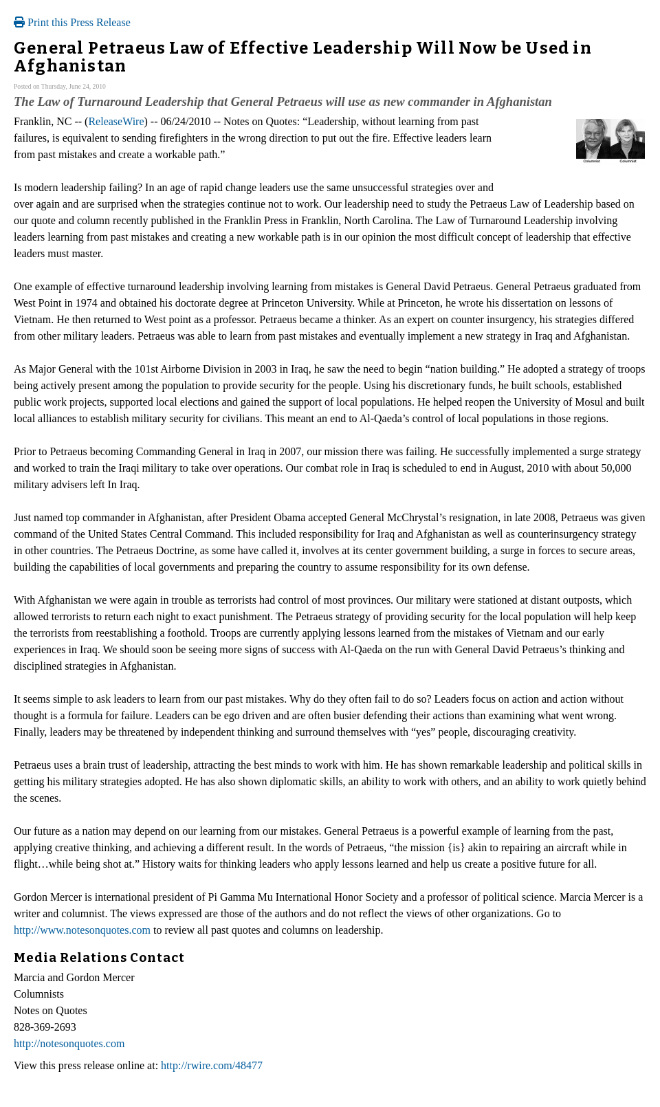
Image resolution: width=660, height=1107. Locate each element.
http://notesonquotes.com (69, 1043)
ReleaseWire (116, 121)
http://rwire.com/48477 (212, 1065)
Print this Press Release (72, 22)
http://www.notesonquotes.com (82, 930)
